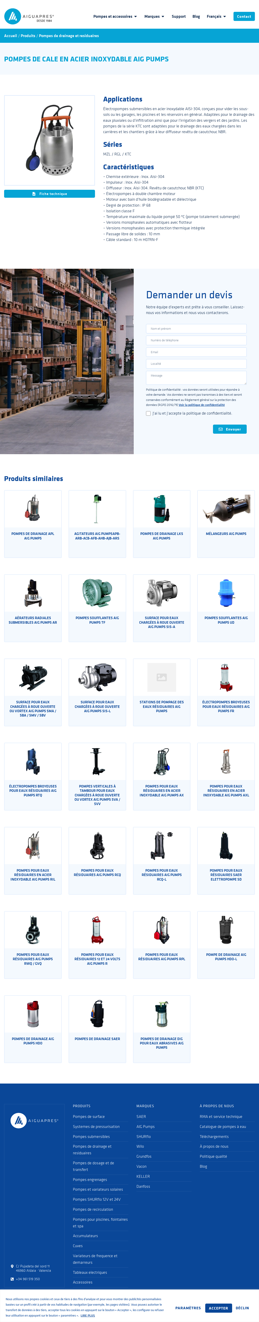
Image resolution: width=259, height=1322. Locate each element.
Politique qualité (213, 1164)
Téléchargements (214, 1144)
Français (211, 16)
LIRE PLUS (14, 1315)
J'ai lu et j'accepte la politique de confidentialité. (192, 420)
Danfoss (143, 1194)
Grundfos (143, 1164)
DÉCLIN (205, 1304)
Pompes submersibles (91, 1144)
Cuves (78, 1254)
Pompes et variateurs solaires (98, 1197)
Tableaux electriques (90, 1280)
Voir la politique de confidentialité (202, 412)
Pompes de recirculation (93, 1217)
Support (173, 16)
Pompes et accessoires (110, 16)
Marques (149, 16)
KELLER (143, 1184)
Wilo (140, 1154)
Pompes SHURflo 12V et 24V (97, 1207)
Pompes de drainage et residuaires (69, 35)
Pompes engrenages (90, 1187)
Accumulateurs (85, 1244)
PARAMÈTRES (170, 1304)
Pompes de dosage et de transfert (93, 1174)
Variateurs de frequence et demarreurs (95, 1267)
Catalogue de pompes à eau (223, 1134)
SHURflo (143, 1144)
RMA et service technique (221, 1124)
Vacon (141, 1174)
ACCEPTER (237, 1304)
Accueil (10, 35)
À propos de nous (214, 1154)
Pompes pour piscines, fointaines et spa (100, 1231)
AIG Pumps (145, 1134)
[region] (129, 1303)
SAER (141, 1124)
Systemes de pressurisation (96, 1134)
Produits (28, 35)
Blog (191, 16)
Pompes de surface (89, 1124)
